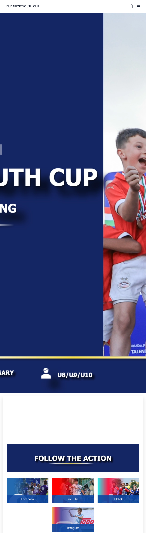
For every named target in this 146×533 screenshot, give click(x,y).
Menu (138, 6)
